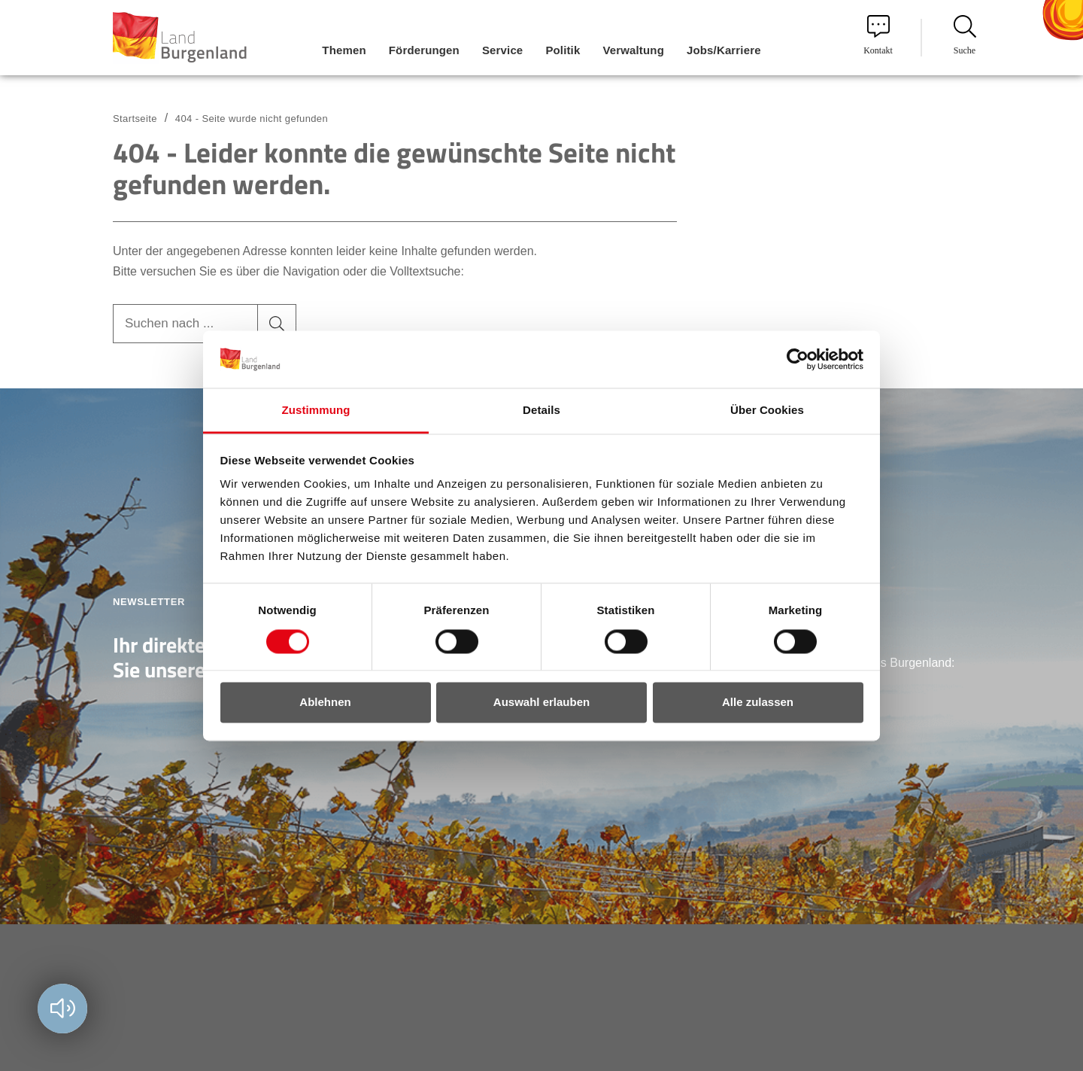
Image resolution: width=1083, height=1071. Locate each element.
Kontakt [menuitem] (878, 35)
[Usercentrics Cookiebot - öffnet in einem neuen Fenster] (797, 359)
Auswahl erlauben (541, 702)
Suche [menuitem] (965, 35)
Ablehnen (324, 702)
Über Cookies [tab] (767, 410)
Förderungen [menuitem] (424, 50)
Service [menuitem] (502, 50)
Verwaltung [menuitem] (633, 50)
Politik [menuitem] (562, 50)
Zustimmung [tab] (316, 410)
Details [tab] (541, 410)
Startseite (135, 118)
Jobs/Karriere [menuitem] (724, 50)
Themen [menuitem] (344, 50)
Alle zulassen (757, 702)
